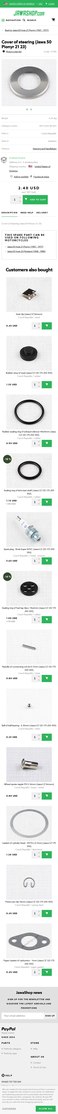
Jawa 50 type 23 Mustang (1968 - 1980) (26, 251)
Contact (37, 1062)
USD (40, 3)
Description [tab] (9, 212)
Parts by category (12, 1048)
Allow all (46, 1108)
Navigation (11, 20)
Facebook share (41, 177)
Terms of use (39, 1067)
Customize (9, 1108)
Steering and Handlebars (44, 148)
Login (49, 3)
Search (29, 20)
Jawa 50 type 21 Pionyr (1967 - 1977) (31, 30)
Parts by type (10, 1053)
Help (35, 1048)
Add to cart (37, 199)
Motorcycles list (12, 51)
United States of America (21, 3)
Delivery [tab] (42, 212)
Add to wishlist (21, 177)
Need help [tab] (27, 212)
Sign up (50, 1015)
